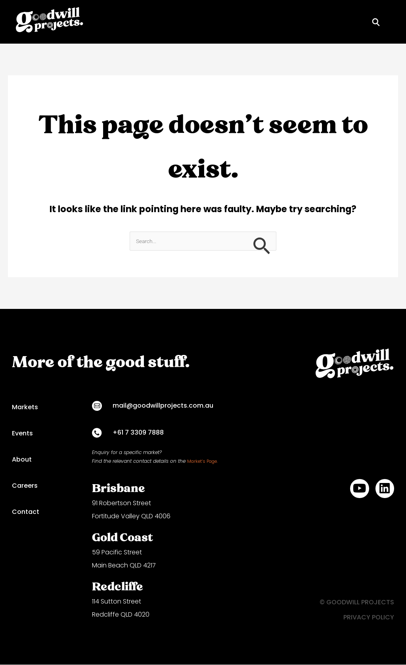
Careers (25, 486)
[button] (391, 22)
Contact (25, 512)
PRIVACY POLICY (368, 617)
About (22, 460)
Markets (25, 407)
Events (22, 434)
